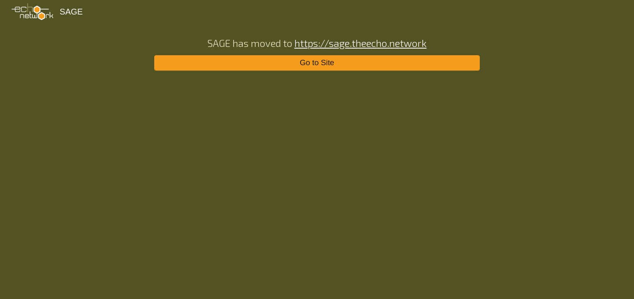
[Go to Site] (317, 63)
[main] (317, 42)
